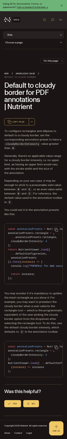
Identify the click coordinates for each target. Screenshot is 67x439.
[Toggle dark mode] (44, 19)
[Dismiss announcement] (61, 5)
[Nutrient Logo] (12, 20)
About (7, 433)
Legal (29, 433)
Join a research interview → (32, 7)
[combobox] (32, 121)
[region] (33, 253)
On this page (53, 61)
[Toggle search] (52, 19)
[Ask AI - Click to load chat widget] (56, 428)
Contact (18, 433)
